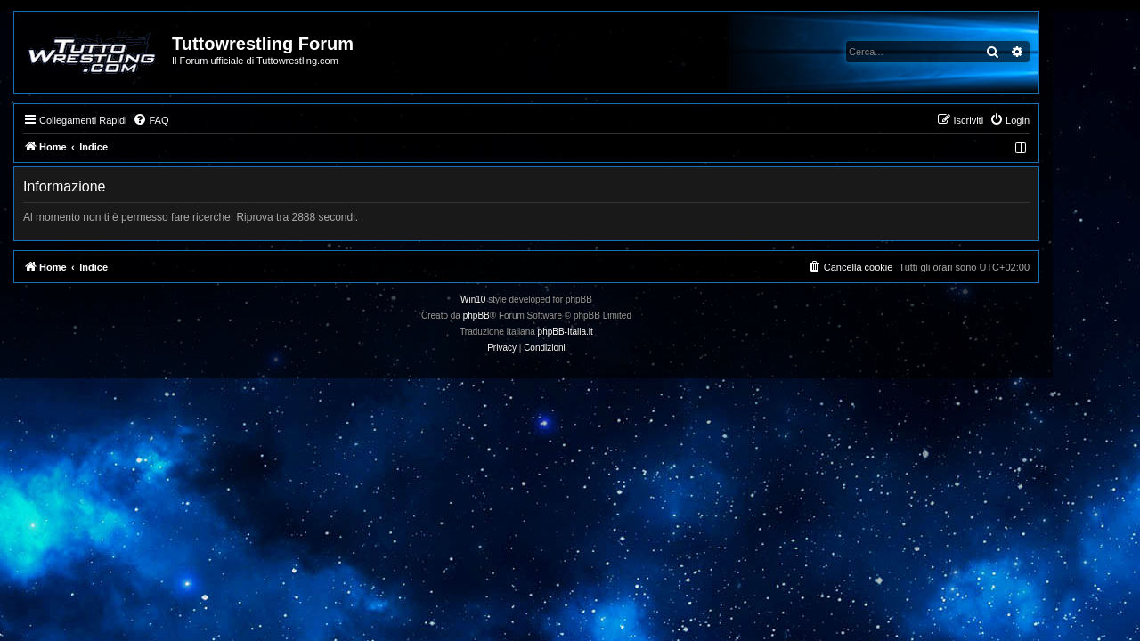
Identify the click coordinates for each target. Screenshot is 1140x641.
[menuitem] (194, 120)
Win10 (516, 299)
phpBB (520, 315)
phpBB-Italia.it (609, 332)
